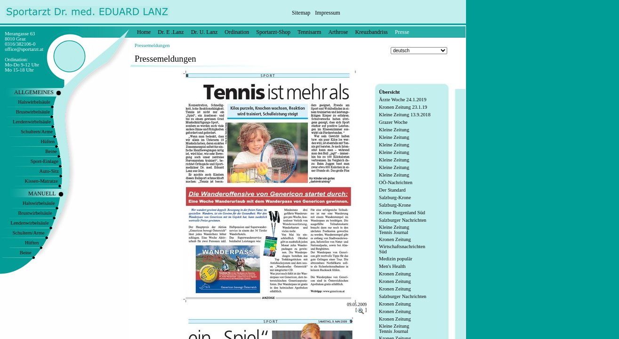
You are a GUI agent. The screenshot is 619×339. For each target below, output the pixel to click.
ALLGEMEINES (34, 92)
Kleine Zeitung (394, 129)
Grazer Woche (393, 122)
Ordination (237, 32)
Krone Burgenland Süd (402, 212)
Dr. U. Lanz (204, 32)
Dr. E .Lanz (171, 32)
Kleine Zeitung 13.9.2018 (405, 114)
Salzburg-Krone (395, 197)
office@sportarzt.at (24, 49)
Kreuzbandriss (371, 32)
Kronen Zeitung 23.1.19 (403, 107)
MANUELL (42, 193)
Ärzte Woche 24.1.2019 (402, 99)
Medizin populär (395, 258)
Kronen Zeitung (395, 239)
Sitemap (301, 12)
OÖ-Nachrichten (395, 182)
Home (144, 32)
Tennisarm (309, 32)
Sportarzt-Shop (273, 32)
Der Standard (392, 190)
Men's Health (392, 266)
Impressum (327, 12)
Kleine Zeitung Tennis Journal (394, 230)
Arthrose (338, 32)
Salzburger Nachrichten (402, 220)
